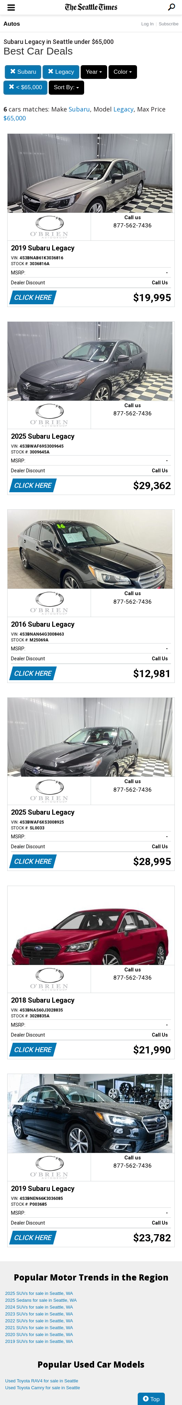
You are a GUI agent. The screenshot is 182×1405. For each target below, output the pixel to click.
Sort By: (66, 87)
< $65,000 (25, 87)
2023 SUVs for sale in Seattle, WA (39, 1314)
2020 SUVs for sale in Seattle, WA (39, 1334)
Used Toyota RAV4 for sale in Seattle (41, 1380)
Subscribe (169, 23)
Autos (11, 24)
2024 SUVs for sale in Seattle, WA (39, 1307)
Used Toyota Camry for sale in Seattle (42, 1387)
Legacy (61, 72)
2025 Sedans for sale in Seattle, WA (41, 1300)
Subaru (23, 72)
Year (94, 72)
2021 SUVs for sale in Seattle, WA (39, 1327)
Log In (147, 23)
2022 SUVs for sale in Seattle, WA (39, 1320)
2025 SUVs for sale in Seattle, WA (39, 1293)
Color (123, 72)
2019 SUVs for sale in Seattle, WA (39, 1341)
